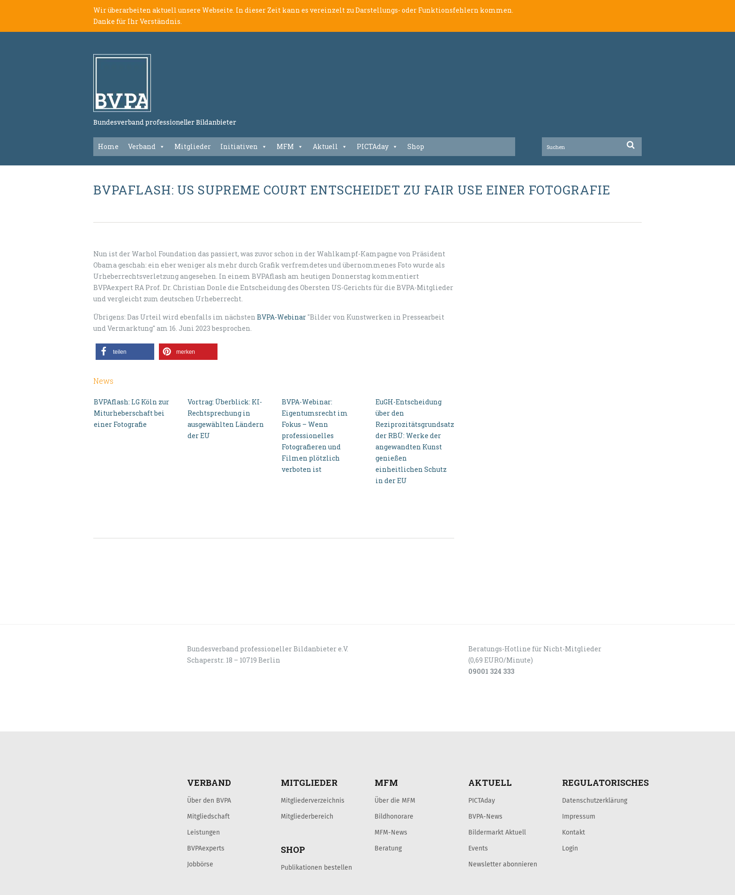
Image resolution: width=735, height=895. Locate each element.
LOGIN (129, 721)
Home (108, 146)
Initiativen (243, 146)
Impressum (578, 816)
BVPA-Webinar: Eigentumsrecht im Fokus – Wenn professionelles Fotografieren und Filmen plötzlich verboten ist (315, 435)
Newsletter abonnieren (502, 864)
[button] (125, 351)
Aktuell (330, 146)
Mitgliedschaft (208, 816)
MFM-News (391, 832)
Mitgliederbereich (307, 816)
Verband (146, 146)
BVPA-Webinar (281, 317)
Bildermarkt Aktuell (497, 832)
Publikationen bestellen (316, 867)
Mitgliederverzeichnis (313, 800)
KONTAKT (160, 721)
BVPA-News (485, 816)
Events (478, 848)
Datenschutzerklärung (594, 800)
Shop (415, 146)
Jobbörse (200, 864)
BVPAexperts (206, 848)
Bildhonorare (394, 816)
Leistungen (203, 832)
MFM (290, 146)
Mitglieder (192, 146)
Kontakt (573, 832)
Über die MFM (395, 800)
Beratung (388, 848)
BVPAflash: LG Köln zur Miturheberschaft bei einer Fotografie (131, 413)
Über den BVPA (209, 800)
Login (570, 848)
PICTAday (377, 146)
